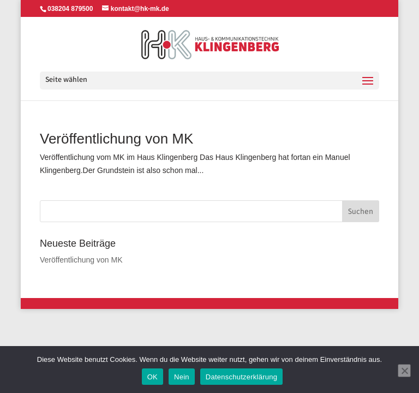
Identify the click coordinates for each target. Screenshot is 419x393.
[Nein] (404, 370)
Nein (181, 377)
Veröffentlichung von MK (116, 138)
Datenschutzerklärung (241, 377)
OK (152, 377)
